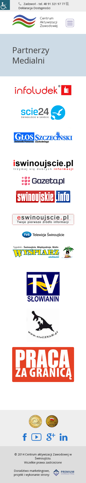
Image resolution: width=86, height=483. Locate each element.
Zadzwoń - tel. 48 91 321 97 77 (41, 4)
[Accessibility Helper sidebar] (5, 5)
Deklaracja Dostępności (43, 6)
